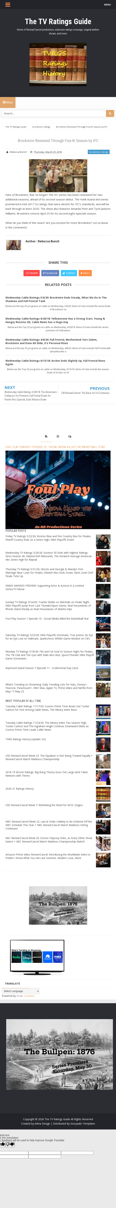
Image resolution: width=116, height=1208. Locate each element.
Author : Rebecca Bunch (42, 241)
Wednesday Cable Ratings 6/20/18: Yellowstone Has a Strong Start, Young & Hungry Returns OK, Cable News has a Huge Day (55, 320)
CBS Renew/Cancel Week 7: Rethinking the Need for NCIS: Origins (44, 805)
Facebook (50, 273)
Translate (25, 996)
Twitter (69, 273)
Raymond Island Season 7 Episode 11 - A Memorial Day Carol (41, 668)
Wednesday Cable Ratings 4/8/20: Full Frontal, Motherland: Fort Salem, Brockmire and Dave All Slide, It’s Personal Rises (51, 341)
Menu (8, 102)
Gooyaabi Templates (82, 1123)
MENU (107, 4)
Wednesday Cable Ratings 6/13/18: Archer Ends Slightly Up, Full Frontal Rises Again (55, 362)
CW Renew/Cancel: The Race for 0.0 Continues (85, 393)
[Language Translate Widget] (21, 991)
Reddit (31, 273)
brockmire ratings (98, 152)
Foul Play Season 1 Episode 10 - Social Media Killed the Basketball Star (55, 447)
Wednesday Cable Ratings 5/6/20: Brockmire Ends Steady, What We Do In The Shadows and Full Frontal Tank (56, 299)
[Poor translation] (10, 1144)
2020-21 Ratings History (19, 788)
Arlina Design (42, 1123)
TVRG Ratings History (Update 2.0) (25, 739)
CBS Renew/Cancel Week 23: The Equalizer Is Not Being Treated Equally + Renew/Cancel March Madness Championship (49, 757)
